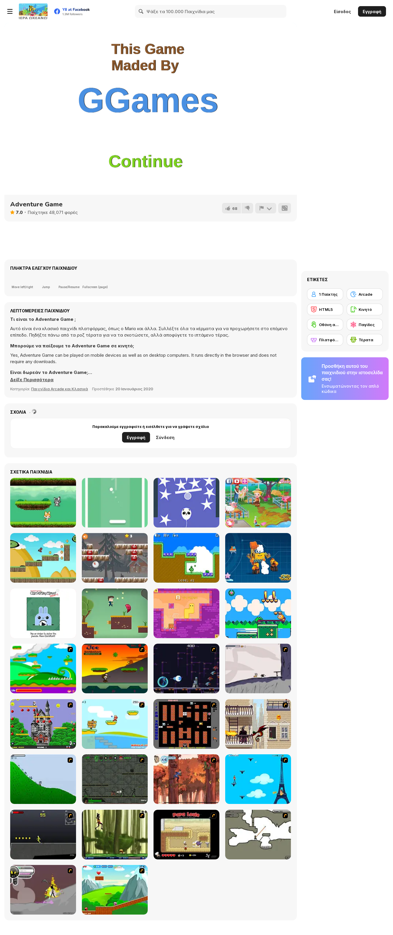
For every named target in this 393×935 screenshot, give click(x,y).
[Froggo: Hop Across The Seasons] (258, 613)
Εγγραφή (372, 11)
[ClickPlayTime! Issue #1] (43, 613)
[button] (32, 380)
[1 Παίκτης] (325, 294)
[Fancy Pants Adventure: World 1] (258, 668)
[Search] (141, 11)
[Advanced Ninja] (258, 834)
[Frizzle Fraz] (115, 890)
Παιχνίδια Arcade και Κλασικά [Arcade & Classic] (59, 388)
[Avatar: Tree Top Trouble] (186, 779)
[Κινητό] (365, 309)
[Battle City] (186, 724)
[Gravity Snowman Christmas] (115, 558)
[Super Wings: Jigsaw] (258, 558)
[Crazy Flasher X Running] (43, 834)
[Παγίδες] (365, 324)
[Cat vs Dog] (43, 502)
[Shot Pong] (115, 502)
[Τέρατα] (365, 340)
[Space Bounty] (115, 779)
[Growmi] (186, 613)
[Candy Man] (43, 668)
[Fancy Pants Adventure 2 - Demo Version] (43, 779)
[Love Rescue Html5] (115, 613)
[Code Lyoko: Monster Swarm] (115, 834)
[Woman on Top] (258, 779)
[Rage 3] (43, 890)
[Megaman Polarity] (186, 668)
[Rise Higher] (186, 502)
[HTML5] (325, 309)
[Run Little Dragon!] (43, 558)
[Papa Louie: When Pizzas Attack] (186, 834)
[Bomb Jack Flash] (43, 724)
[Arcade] (365, 294)
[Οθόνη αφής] (325, 324)
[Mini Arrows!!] (186, 558)
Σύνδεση (165, 437)
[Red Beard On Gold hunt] (115, 724)
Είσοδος (342, 11)
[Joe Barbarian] (115, 668)
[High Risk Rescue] (258, 724)
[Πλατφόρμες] (325, 340)
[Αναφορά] (265, 208)
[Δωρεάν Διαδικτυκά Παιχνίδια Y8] (33, 11)
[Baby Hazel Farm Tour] (258, 502)
